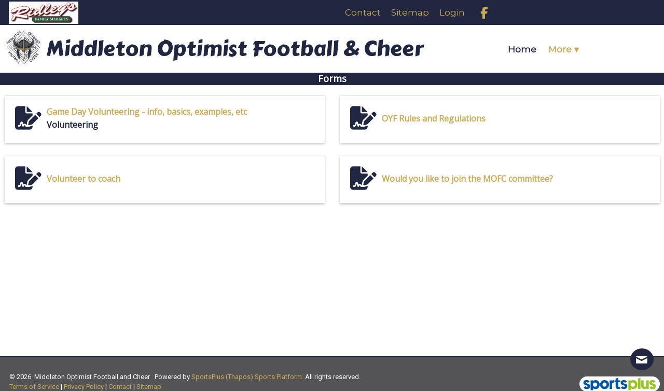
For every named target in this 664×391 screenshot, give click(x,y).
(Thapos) (239, 377)
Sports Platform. (279, 377)
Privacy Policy (84, 386)
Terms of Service (34, 386)
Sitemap (148, 386)
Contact (120, 386)
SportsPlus (207, 377)
